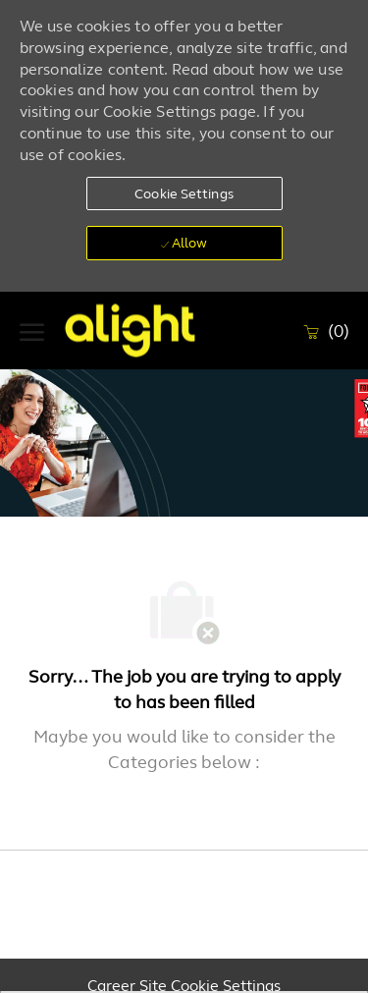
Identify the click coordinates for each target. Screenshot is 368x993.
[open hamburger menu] (32, 330)
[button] (184, 193)
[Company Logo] (118, 330)
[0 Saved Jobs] (325, 330)
